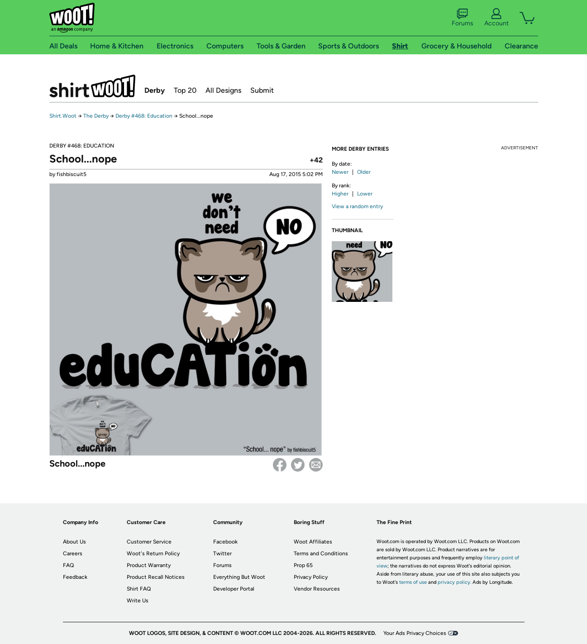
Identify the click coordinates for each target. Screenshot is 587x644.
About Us (74, 542)
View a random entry (357, 206)
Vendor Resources (317, 589)
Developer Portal (233, 589)
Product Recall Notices (156, 577)
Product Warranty (149, 565)
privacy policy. (454, 582)
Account (496, 17)
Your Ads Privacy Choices (414, 633)
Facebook (279, 465)
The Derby (96, 116)
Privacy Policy (311, 577)
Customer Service (149, 542)
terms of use (413, 582)
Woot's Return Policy (153, 553)
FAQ (68, 565)
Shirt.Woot (92, 86)
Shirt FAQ (139, 589)
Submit (262, 90)
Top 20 (185, 90)
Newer (340, 172)
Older (364, 172)
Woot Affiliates (313, 542)
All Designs (223, 90)
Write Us (137, 600)
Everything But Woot (239, 577)
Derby (154, 90)
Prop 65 (303, 565)
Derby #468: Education (143, 116)
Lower (364, 194)
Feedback (75, 577)
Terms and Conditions (321, 553)
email (316, 465)
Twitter (298, 465)
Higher (340, 194)
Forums (462, 17)
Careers (72, 553)
